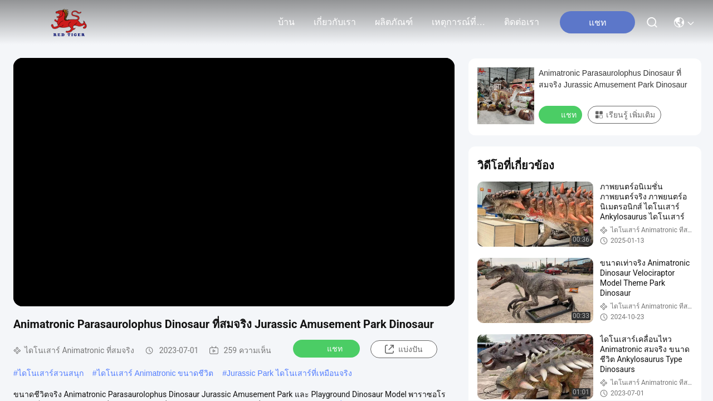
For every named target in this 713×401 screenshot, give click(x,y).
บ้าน (286, 22)
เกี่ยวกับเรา (335, 22)
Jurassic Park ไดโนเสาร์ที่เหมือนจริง (289, 373)
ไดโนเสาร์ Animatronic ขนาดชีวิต (155, 373)
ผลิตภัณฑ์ (394, 22)
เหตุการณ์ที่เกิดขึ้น (458, 22)
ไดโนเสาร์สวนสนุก (51, 373)
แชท (327, 348)
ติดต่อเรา (521, 22)
